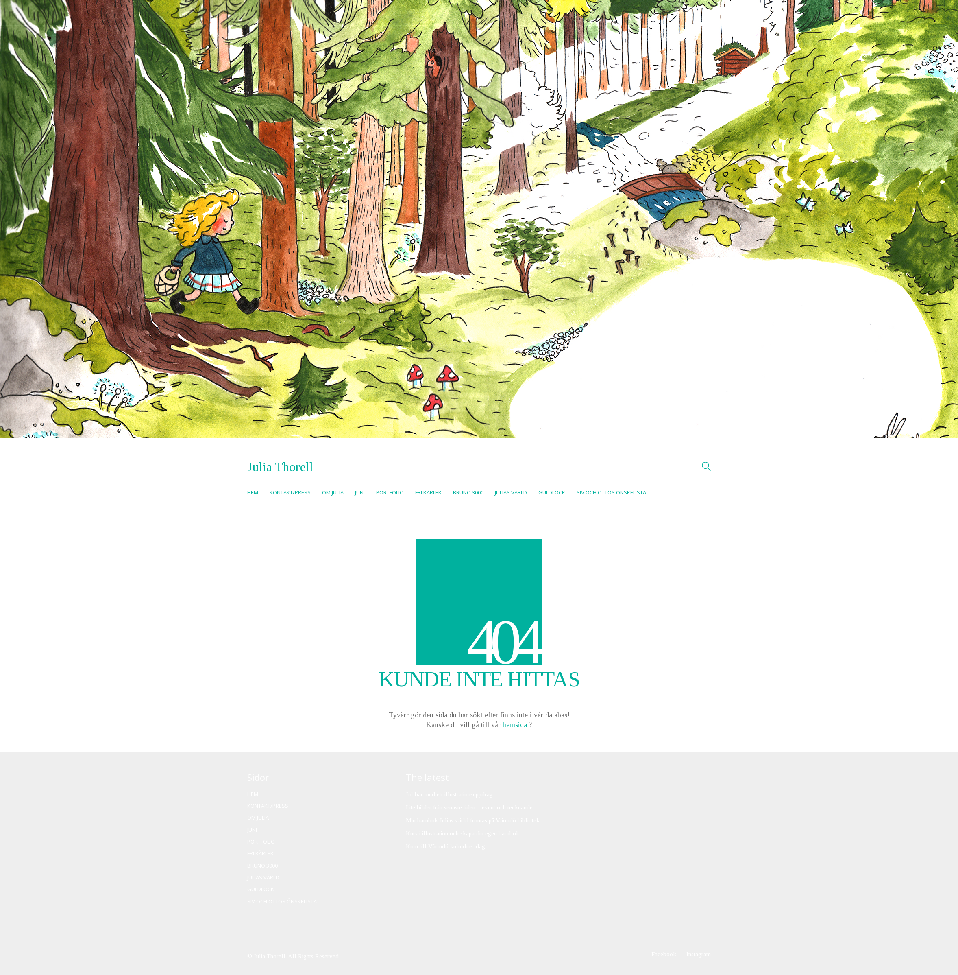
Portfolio (261, 841)
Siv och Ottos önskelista (282, 901)
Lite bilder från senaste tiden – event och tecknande (469, 807)
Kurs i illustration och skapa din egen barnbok (462, 833)
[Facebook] (663, 955)
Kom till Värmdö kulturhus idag (445, 846)
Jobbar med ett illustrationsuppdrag (449, 794)
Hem (252, 794)
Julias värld (263, 877)
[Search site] (706, 467)
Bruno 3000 (262, 865)
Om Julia (258, 817)
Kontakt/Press (267, 805)
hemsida (515, 725)
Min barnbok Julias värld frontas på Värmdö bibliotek (473, 820)
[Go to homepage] (280, 467)
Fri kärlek (260, 853)
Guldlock (260, 889)
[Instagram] (698, 955)
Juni (252, 829)
